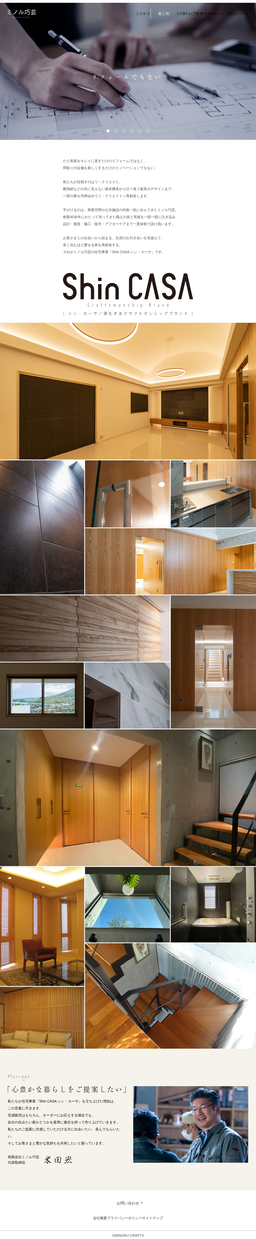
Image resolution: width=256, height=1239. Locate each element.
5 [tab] (140, 128)
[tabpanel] (128, 69)
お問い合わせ (128, 1200)
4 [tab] (132, 128)
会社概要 (85, 1216)
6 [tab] (148, 128)
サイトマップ (167, 1216)
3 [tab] (124, 128)
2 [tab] (116, 128)
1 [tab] (108, 128)
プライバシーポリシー (124, 1216)
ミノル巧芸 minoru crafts (22, 12)
